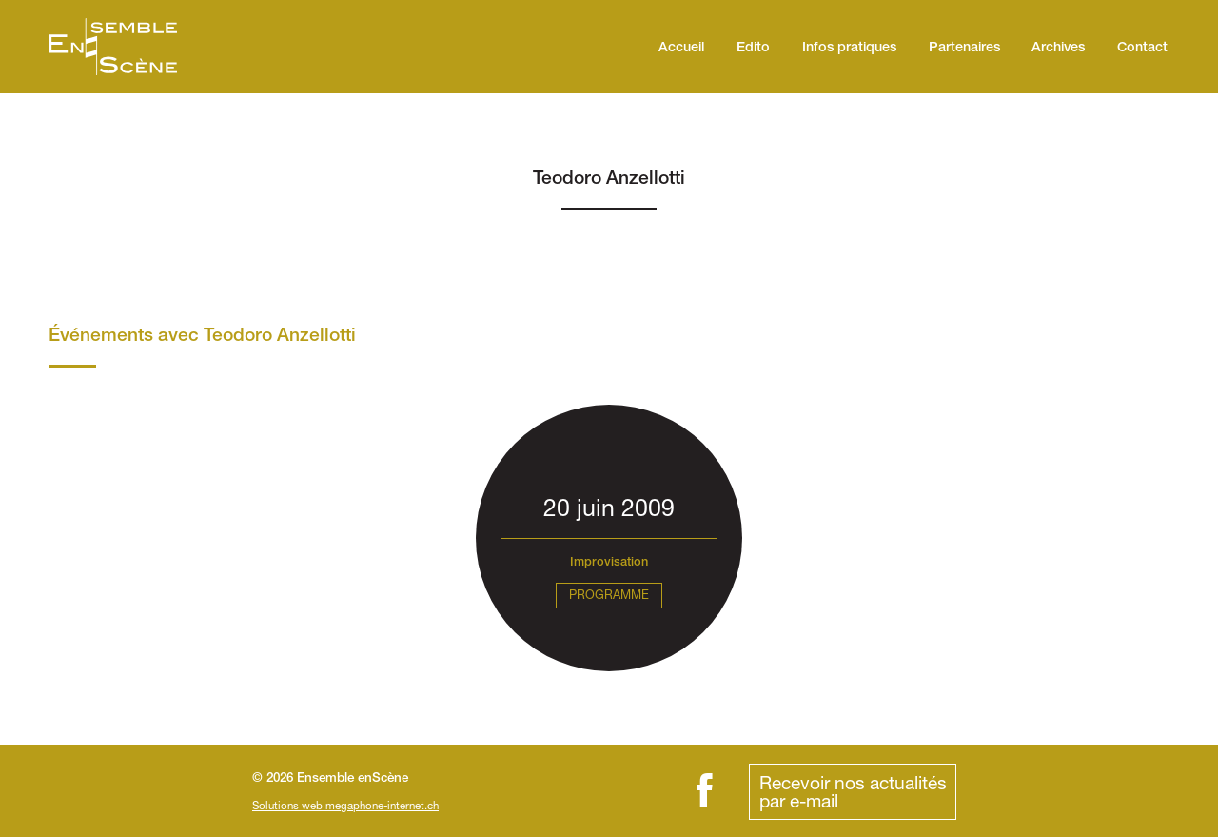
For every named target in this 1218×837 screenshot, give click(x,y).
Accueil (681, 48)
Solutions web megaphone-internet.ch (345, 805)
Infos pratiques (849, 48)
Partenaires (964, 48)
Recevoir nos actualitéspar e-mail (853, 791)
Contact (1142, 48)
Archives (1058, 48)
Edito (753, 48)
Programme (609, 595)
